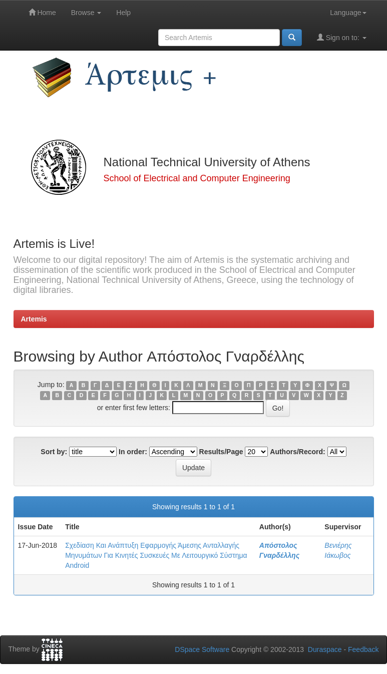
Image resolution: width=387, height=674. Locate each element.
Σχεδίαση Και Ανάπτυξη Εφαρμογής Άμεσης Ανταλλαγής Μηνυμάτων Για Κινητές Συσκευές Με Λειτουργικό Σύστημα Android (156, 555)
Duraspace (325, 649)
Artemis (34, 319)
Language (348, 13)
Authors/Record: (297, 452)
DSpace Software (202, 649)
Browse (86, 13)
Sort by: (54, 452)
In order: (133, 452)
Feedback (363, 649)
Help (123, 13)
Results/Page (221, 452)
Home (42, 12)
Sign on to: (341, 37)
